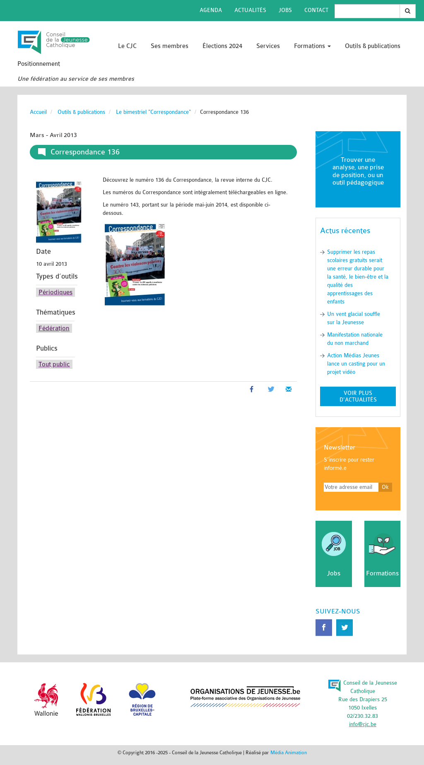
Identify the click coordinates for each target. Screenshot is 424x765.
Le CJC (127, 46)
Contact (316, 10)
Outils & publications (372, 46)
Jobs (285, 10)
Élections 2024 (222, 46)
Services (268, 46)
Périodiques (55, 292)
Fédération (54, 328)
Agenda (211, 10)
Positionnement (38, 63)
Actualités (250, 10)
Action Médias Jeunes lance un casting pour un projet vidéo (356, 363)
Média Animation (288, 752)
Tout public (54, 364)
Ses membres (169, 46)
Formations (312, 46)
